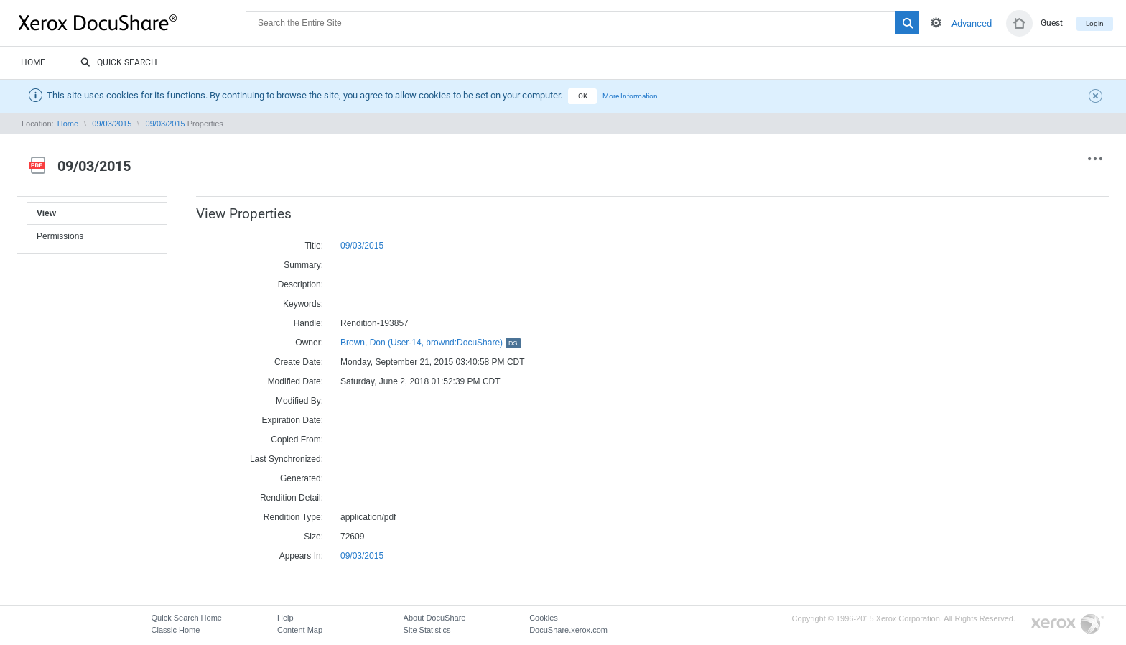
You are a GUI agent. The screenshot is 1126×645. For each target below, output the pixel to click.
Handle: (308, 323)
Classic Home (176, 630)
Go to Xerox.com (1067, 624)
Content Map (299, 630)
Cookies (543, 617)
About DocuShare (435, 617)
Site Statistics (427, 630)
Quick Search (118, 63)
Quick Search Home (187, 617)
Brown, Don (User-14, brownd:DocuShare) (430, 343)
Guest (1052, 23)
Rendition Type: (293, 517)
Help (285, 617)
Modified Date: (295, 381)
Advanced (971, 23)
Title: (313, 246)
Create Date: (298, 362)
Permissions (60, 236)
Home (33, 62)
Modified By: (299, 401)
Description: (300, 284)
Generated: (301, 478)
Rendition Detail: (291, 498)
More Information (630, 96)
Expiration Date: (292, 420)
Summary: (303, 265)
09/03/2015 (111, 123)
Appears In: (301, 556)
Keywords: (303, 304)
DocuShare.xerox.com (568, 630)
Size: (313, 537)
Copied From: (297, 440)
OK (582, 96)
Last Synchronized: (286, 459)
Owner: (309, 343)
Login (1095, 23)
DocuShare (132, 22)
